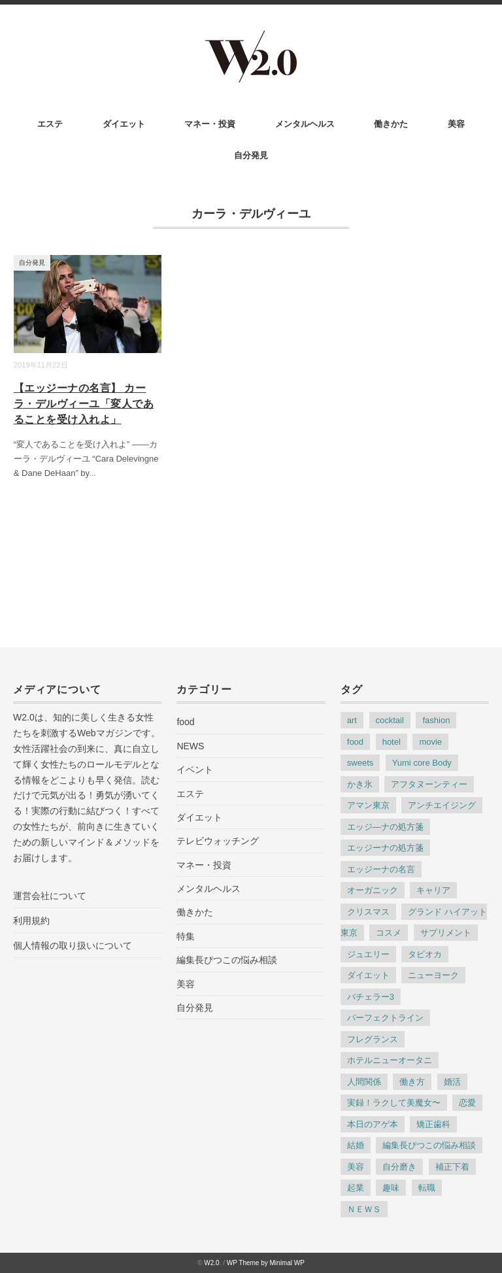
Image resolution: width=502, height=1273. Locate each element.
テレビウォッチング (217, 841)
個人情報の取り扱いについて (72, 945)
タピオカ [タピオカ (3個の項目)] (425, 954)
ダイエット (124, 124)
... (92, 473)
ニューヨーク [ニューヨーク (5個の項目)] (433, 975)
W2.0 (211, 1262)
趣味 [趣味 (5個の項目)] (390, 1188)
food (185, 722)
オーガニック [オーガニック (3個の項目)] (372, 890)
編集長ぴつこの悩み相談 (226, 960)
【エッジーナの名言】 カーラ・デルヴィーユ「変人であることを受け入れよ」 (84, 403)
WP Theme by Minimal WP (266, 1262)
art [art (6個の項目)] (352, 720)
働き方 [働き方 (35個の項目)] (412, 1082)
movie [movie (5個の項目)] (430, 742)
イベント (194, 769)
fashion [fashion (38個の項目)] (436, 720)
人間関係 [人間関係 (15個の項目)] (364, 1082)
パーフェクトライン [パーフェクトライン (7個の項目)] (385, 1018)
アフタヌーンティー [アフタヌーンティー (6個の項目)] (429, 784)
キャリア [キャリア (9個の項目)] (433, 890)
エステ (50, 124)
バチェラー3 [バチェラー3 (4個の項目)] (370, 997)
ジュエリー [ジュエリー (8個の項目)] (368, 954)
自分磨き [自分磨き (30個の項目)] (399, 1167)
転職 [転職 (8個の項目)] (426, 1188)
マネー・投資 (209, 124)
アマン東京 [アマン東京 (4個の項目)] (368, 805)
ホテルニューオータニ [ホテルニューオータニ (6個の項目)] (389, 1060)
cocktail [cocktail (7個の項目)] (390, 720)
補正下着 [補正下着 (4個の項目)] (452, 1167)
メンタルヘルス (305, 124)
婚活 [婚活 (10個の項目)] (452, 1082)
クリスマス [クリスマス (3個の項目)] (368, 912)
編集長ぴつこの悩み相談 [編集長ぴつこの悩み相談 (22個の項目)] (429, 1145)
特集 (185, 936)
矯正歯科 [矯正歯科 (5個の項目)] (433, 1124)
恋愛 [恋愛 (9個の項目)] (467, 1103)
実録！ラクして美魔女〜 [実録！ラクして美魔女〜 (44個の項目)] (394, 1103)
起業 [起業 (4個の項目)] (355, 1188)
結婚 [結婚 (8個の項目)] (355, 1145)
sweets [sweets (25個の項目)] (360, 763)
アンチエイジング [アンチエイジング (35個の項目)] (442, 805)
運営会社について (49, 896)
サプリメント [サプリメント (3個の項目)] (445, 933)
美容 (456, 124)
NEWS (190, 746)
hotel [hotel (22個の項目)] (391, 742)
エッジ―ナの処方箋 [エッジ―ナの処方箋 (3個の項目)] (385, 827)
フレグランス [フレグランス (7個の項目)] (372, 1039)
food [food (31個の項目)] (355, 742)
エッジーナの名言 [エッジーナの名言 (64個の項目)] (381, 869)
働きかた (391, 124)
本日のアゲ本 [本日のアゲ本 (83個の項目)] (372, 1124)
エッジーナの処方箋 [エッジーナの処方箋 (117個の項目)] (385, 848)
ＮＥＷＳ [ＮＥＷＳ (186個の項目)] (364, 1209)
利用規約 (31, 920)
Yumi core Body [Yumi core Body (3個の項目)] (422, 763)
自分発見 (251, 155)
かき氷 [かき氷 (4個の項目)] (360, 784)
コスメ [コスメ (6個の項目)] (388, 933)
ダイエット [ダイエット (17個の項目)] (368, 975)
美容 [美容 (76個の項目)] (355, 1167)
